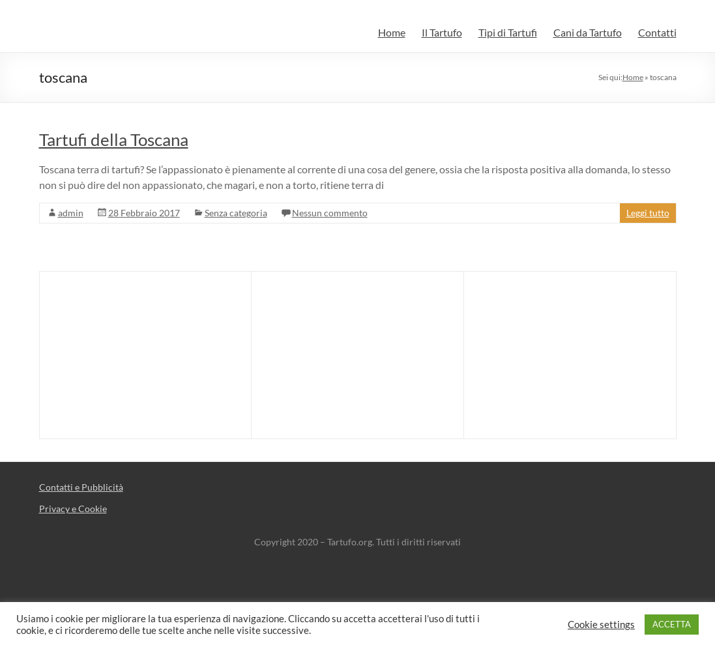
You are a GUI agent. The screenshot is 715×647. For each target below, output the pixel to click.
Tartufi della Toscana (113, 139)
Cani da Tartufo (587, 32)
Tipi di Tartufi (507, 32)
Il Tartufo (442, 32)
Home (391, 32)
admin (70, 212)
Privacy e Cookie (73, 508)
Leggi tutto (647, 212)
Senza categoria (236, 212)
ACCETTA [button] (671, 624)
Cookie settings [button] (601, 624)
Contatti (657, 32)
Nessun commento (330, 212)
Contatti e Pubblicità (81, 487)
